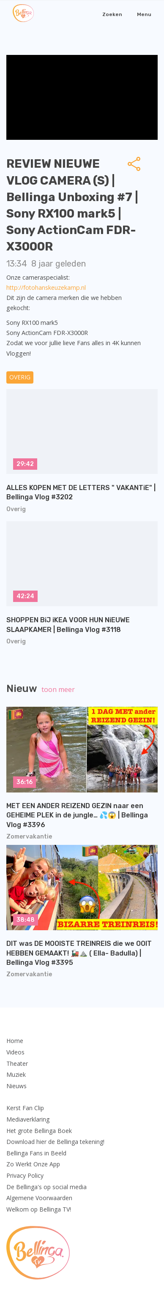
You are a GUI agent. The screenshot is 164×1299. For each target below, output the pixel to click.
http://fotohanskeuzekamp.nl (46, 287)
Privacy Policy (25, 1175)
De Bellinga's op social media (46, 1187)
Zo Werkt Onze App (33, 1164)
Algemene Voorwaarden (39, 1198)
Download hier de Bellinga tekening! (55, 1142)
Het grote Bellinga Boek (39, 1131)
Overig (19, 377)
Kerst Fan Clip (25, 1108)
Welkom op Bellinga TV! (38, 1209)
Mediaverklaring (27, 1119)
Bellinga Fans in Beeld (36, 1153)
